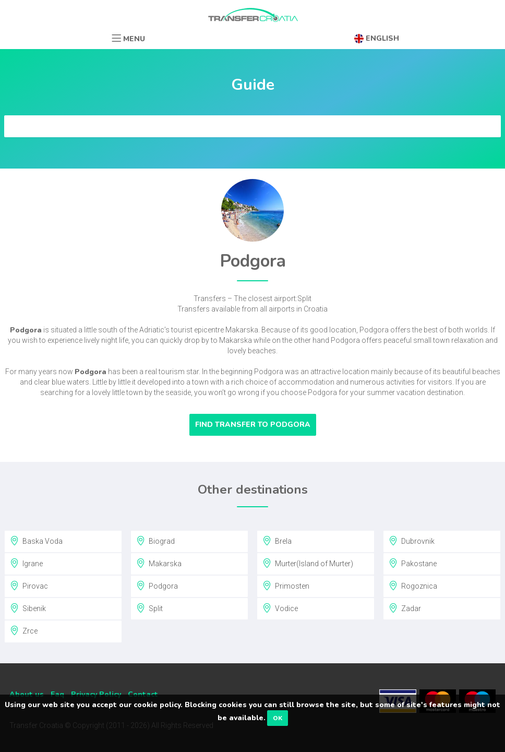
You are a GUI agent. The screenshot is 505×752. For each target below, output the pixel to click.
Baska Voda (36, 540)
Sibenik (28, 608)
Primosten (285, 585)
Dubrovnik (412, 540)
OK (277, 718)
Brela (277, 540)
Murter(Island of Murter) (307, 563)
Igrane (26, 563)
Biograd (155, 540)
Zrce (24, 630)
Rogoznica (413, 585)
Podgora (157, 585)
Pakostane (413, 563)
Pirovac (29, 585)
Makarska (159, 563)
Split (149, 608)
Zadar (405, 608)
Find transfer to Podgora (252, 424)
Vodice (280, 608)
